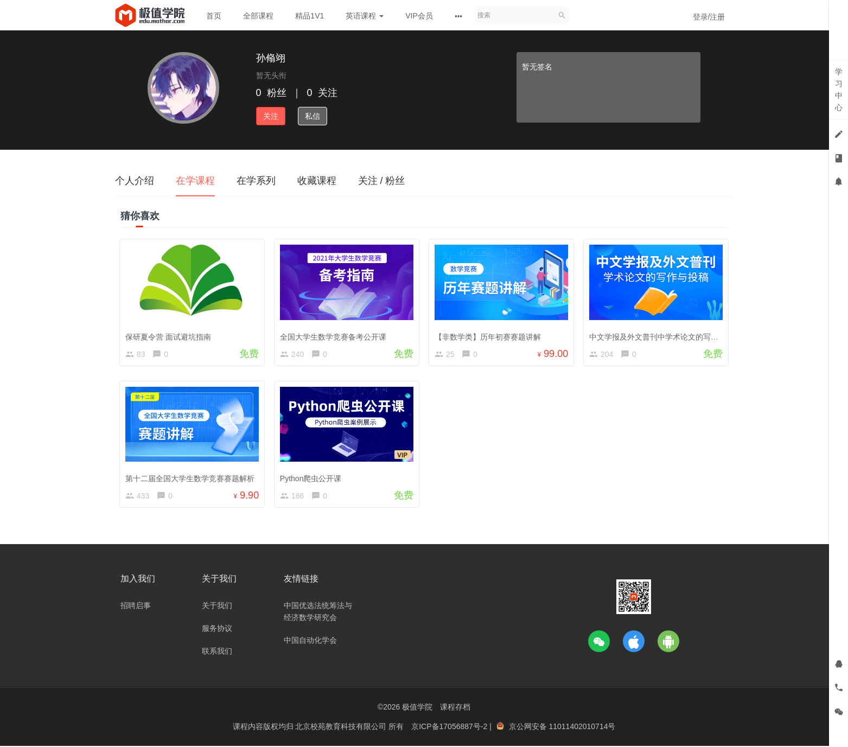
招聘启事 (135, 607)
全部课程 (258, 15)
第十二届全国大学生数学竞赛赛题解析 (191, 478)
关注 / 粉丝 (381, 180)
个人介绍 (134, 180)
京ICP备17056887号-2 (450, 728)
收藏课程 (316, 180)
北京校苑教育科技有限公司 (341, 728)
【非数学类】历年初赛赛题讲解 (489, 335)
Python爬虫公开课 (312, 478)
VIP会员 (419, 15)
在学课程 (195, 180)
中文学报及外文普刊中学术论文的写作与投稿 (666, 335)
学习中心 (839, 89)
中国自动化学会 (310, 642)
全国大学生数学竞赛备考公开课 (334, 335)
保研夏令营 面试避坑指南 (169, 335)
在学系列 (256, 180)
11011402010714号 (582, 728)
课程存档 (455, 709)
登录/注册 (709, 16)
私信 (312, 116)
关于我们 (217, 607)
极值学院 (417, 709)
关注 (270, 116)
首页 (213, 15)
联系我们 (217, 653)
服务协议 (217, 630)
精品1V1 (309, 15)
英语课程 (365, 15)
